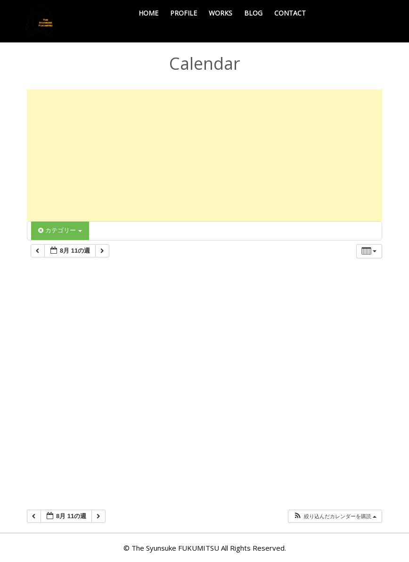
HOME (148, 12)
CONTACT (290, 12)
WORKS (220, 12)
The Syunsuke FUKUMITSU (175, 548)
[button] (334, 516)
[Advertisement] (204, 155)
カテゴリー (60, 230)
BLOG (253, 12)
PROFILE (183, 12)
